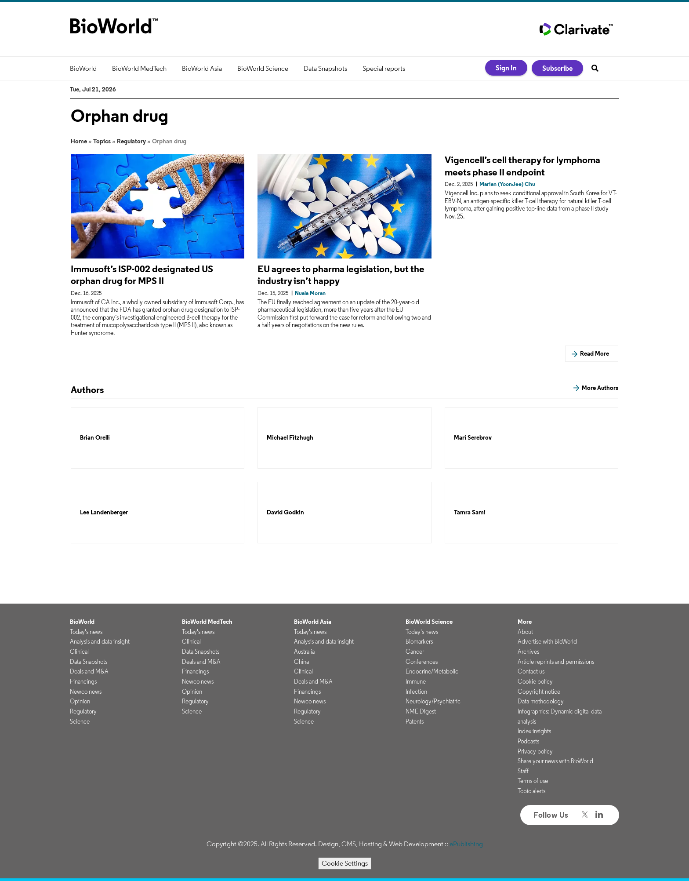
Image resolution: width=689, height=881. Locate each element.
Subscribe (557, 68)
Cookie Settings (345, 863)
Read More (594, 353)
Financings (83, 681)
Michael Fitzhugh (290, 437)
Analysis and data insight (100, 641)
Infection (416, 691)
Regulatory (131, 141)
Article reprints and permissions (556, 662)
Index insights (534, 731)
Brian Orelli (95, 437)
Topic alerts (531, 791)
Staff (523, 771)
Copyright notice (539, 691)
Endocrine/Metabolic (432, 671)
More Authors (600, 387)
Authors (87, 389)
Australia (304, 651)
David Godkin (285, 512)
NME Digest (421, 711)
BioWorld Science (262, 68)
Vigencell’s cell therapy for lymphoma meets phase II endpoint (522, 165)
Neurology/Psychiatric (433, 701)
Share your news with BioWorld (555, 761)
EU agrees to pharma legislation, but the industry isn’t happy (340, 274)
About (525, 632)
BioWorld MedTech (139, 68)
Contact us (531, 671)
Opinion (80, 701)
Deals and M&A (89, 671)
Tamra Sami (470, 512)
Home (79, 141)
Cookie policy (535, 681)
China (301, 662)
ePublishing (466, 844)
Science (80, 721)
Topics (102, 141)
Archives (528, 651)
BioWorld (83, 68)
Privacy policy (535, 751)
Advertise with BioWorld (547, 641)
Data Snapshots (325, 68)
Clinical (79, 651)
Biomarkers (419, 641)
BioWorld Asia (202, 68)
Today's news (86, 632)
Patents (415, 721)
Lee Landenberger (104, 512)
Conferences (422, 662)
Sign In (506, 67)
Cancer (415, 651)
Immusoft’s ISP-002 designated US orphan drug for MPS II (142, 274)
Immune (416, 681)
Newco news (86, 691)
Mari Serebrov (473, 437)
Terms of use (533, 781)
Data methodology (541, 701)
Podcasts (528, 741)
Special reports (384, 68)
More (525, 622)
